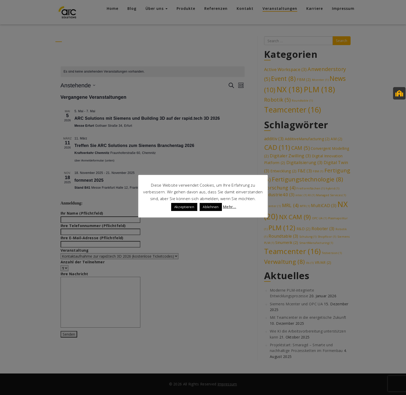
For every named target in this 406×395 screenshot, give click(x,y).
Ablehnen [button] (211, 206)
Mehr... (229, 206)
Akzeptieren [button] (184, 206)
